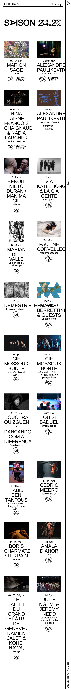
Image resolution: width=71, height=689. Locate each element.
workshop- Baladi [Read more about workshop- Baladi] (49, 122)
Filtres (55, 4)
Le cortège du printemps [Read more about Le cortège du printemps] (16, 264)
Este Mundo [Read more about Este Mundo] (16, 445)
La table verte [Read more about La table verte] (49, 318)
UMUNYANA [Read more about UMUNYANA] (49, 493)
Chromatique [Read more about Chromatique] (49, 425)
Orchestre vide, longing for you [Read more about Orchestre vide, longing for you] (16, 505)
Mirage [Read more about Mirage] (16, 651)
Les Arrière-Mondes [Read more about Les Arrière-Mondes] (16, 372)
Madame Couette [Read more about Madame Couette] (49, 252)
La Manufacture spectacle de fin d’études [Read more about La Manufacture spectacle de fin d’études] (49, 620)
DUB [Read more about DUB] (49, 554)
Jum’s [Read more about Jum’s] (16, 73)
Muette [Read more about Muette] (16, 559)
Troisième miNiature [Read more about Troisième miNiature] (16, 309)
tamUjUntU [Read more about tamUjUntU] (49, 199)
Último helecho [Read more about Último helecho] (16, 141)
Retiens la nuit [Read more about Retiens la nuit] (49, 73)
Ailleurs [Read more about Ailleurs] (16, 204)
